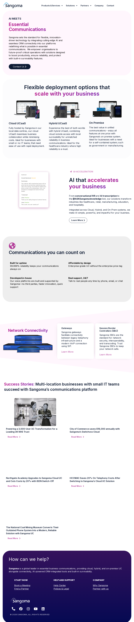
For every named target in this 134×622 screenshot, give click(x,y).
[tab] (75, 326)
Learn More (67, 351)
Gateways (66, 328)
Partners (86, 5)
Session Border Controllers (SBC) (108, 329)
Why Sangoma (100, 585)
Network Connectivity (28, 330)
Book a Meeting (22, 585)
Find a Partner (21, 588)
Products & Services (52, 5)
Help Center (60, 585)
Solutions (71, 5)
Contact (110, 6)
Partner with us (101, 588)
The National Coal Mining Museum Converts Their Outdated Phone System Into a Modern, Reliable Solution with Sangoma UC (32, 530)
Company (99, 6)
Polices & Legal (61, 588)
